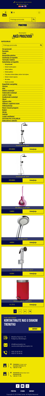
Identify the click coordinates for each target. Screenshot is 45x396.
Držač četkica (9, 69)
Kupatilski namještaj (9, 84)
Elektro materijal (8, 91)
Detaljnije (33, 149)
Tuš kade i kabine (8, 60)
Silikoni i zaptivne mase (10, 103)
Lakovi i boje (6, 95)
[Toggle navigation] (39, 12)
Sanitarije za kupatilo (10, 58)
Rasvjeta (5, 51)
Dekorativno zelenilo (9, 121)
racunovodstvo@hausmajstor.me (21, 346)
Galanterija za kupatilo (10, 62)
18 (30, 311)
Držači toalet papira (10, 67)
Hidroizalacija (7, 106)
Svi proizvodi (7, 49)
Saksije (5, 114)
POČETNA (13, 391)
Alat (3, 88)
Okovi (4, 99)
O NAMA (22, 391)
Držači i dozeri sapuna (11, 77)
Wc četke (7, 79)
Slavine (5, 86)
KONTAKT (31, 391)
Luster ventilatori (8, 116)
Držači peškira (9, 72)
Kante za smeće (9, 82)
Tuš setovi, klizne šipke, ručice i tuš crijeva (17, 74)
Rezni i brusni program (10, 108)
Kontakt (34, 329)
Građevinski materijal (10, 97)
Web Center (21, 394)
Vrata (4, 53)
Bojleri (4, 110)
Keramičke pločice (8, 55)
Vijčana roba (6, 101)
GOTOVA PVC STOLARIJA (11, 119)
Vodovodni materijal (9, 93)
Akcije (4, 112)
